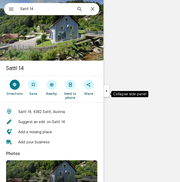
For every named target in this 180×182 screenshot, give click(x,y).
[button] (51, 112)
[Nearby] (52, 87)
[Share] (88, 87)
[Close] (92, 9)
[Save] (33, 87)
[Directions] (15, 87)
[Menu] (11, 9)
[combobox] (46, 9)
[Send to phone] (70, 89)
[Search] (80, 9)
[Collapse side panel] (106, 91)
